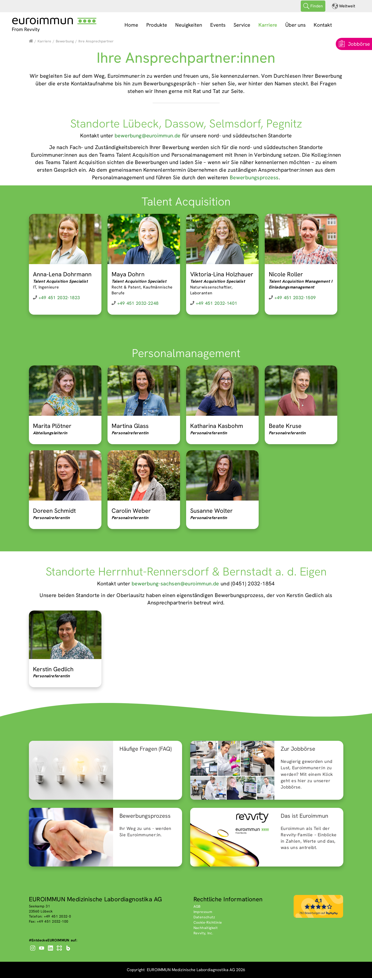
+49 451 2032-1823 (59, 297)
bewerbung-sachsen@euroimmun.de (175, 583)
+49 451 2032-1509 (295, 297)
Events (217, 25)
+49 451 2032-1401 (216, 303)
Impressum (202, 911)
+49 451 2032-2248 (138, 303)
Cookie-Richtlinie (207, 922)
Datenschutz (204, 917)
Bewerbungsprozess (254, 177)
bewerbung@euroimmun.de (148, 135)
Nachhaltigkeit (205, 927)
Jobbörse (359, 44)
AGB (197, 906)
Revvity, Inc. (203, 933)
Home (131, 25)
